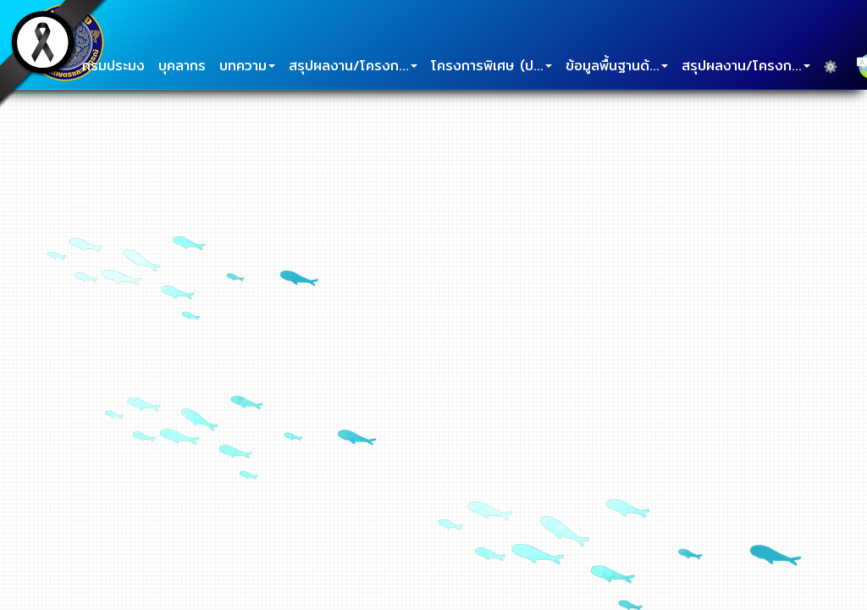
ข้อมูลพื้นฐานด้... (617, 65)
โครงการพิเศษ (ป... (491, 65)
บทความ (247, 65)
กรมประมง (113, 65)
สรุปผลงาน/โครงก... (353, 65)
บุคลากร (182, 65)
